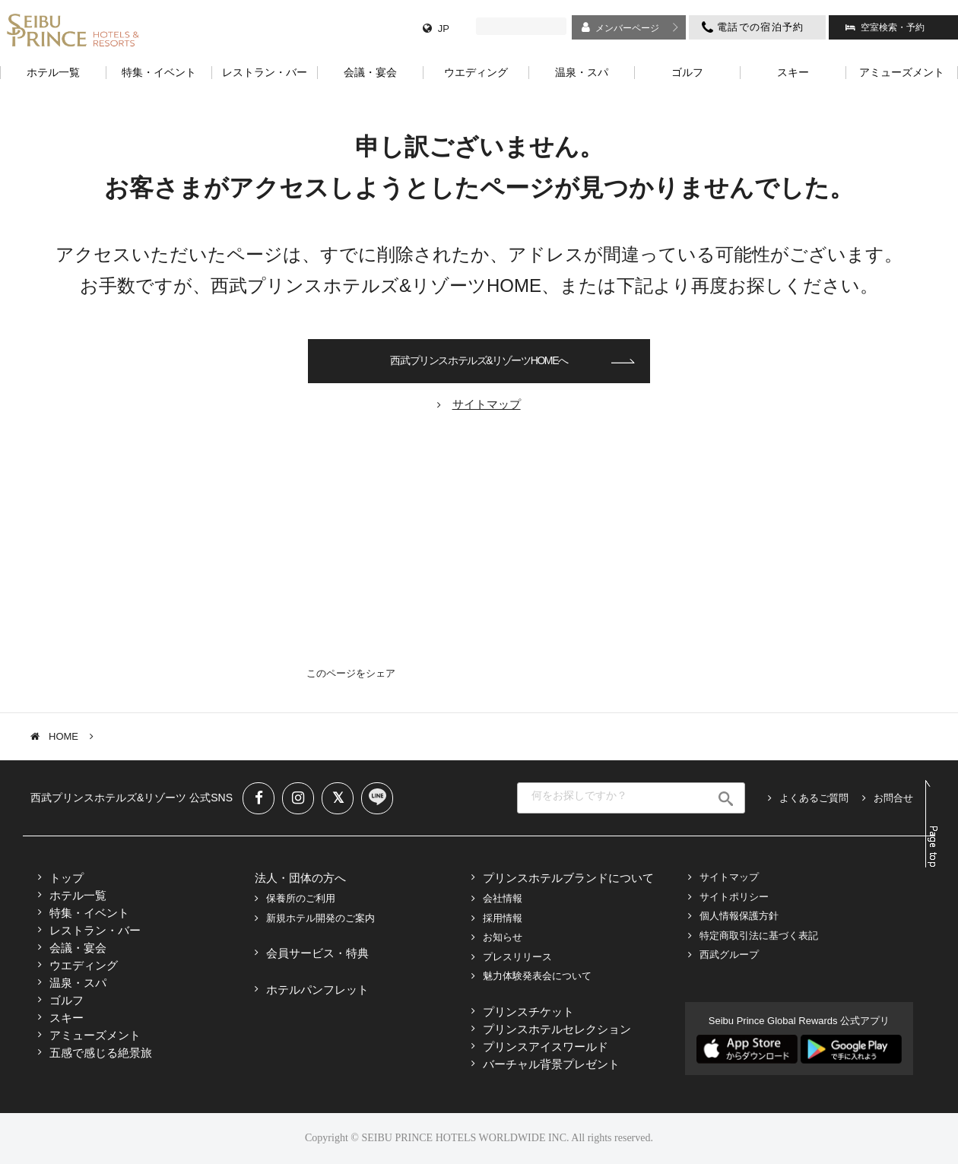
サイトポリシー (734, 896)
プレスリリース (517, 957)
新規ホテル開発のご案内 (320, 918)
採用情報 (502, 918)
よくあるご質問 (814, 798)
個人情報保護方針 (739, 915)
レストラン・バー (95, 930)
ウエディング (83, 965)
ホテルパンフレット (317, 989)
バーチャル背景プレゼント (551, 1064)
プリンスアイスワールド (545, 1046)
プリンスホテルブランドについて (568, 877)
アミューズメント (95, 1035)
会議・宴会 (77, 947)
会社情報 (502, 898)
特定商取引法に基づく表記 (758, 935)
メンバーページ (627, 28)
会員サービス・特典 (317, 953)
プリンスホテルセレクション (557, 1029)
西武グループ (729, 954)
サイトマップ (729, 877)
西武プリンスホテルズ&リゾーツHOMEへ (478, 360)
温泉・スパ (77, 982)
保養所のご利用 (300, 898)
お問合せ (893, 798)
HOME (63, 736)
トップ (66, 877)
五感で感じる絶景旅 (100, 1052)
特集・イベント (89, 912)
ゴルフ (66, 1000)
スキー (66, 1017)
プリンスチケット (528, 1011)
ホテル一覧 (77, 895)
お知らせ (502, 937)
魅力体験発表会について (537, 976)
